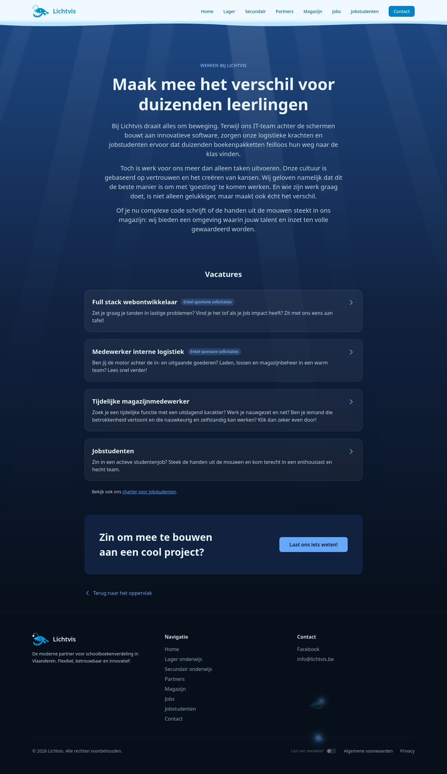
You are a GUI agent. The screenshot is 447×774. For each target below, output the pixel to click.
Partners (284, 11)
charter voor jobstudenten (149, 492)
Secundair (255, 11)
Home (207, 11)
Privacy (407, 751)
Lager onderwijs (183, 659)
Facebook (308, 649)
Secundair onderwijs (188, 669)
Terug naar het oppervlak (118, 593)
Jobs (336, 11)
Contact (402, 11)
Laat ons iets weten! (313, 544)
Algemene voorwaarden (368, 751)
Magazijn (313, 11)
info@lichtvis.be (315, 659)
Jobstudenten (365, 11)
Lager (229, 11)
